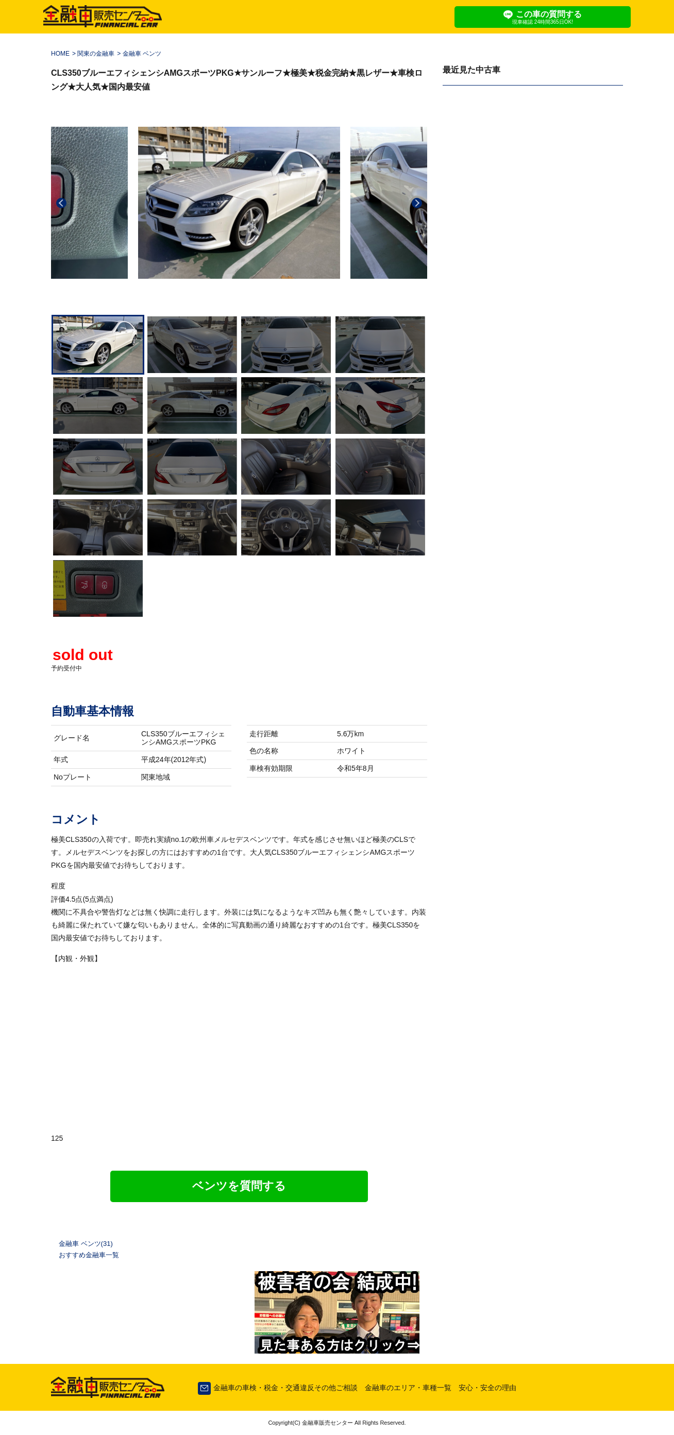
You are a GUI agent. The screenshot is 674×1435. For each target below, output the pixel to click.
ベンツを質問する (239, 1185)
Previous (61, 203)
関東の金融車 (95, 53)
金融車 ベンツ (142, 53)
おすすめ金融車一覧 (89, 1255)
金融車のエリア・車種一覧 (408, 1387)
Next (417, 203)
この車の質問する (542, 17)
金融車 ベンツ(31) (86, 1243)
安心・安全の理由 (487, 1387)
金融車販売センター (326, 1423)
